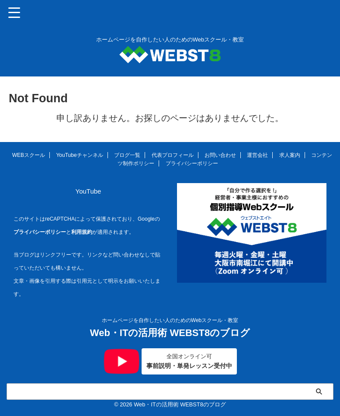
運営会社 (257, 155)
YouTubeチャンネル (79, 155)
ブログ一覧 (127, 155)
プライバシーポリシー (192, 163)
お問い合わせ (220, 155)
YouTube (88, 191)
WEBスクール (28, 155)
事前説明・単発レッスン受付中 (189, 361)
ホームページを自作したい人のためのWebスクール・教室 (170, 319)
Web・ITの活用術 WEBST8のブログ (170, 331)
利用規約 (81, 232)
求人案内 (289, 155)
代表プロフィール (173, 155)
